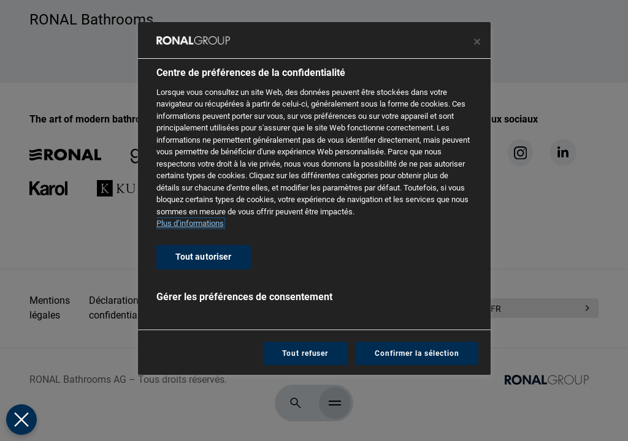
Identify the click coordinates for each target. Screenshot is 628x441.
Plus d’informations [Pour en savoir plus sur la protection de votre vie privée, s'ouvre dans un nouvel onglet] (190, 223)
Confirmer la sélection (417, 353)
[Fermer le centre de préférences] (477, 41)
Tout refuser (305, 353)
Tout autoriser (203, 257)
